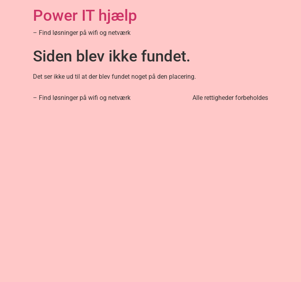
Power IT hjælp (85, 15)
